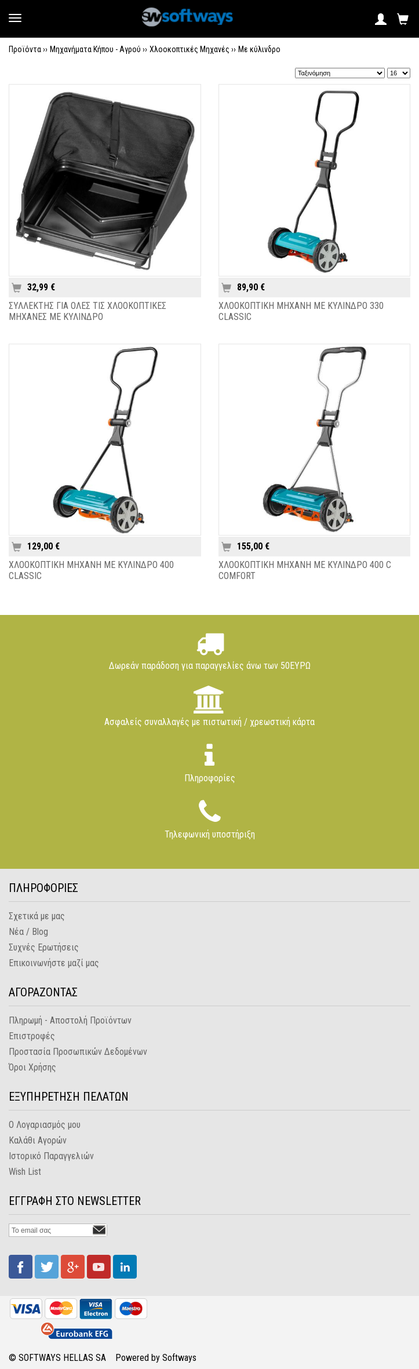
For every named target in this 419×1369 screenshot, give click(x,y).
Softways (179, 1357)
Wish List (25, 1171)
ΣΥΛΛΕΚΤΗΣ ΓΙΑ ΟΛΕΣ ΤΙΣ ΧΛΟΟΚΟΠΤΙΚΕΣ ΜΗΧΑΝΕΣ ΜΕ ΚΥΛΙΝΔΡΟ (87, 311)
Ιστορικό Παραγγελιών (51, 1156)
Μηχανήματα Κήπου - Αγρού (95, 49)
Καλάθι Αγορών (38, 1140)
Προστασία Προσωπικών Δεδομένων (78, 1051)
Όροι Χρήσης (32, 1067)
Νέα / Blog (28, 931)
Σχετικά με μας (37, 916)
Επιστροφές (32, 1036)
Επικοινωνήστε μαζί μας (54, 963)
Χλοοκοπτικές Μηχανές (189, 49)
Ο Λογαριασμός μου (45, 1124)
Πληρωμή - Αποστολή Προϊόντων (70, 1020)
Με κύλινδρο (259, 49)
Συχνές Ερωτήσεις (44, 947)
